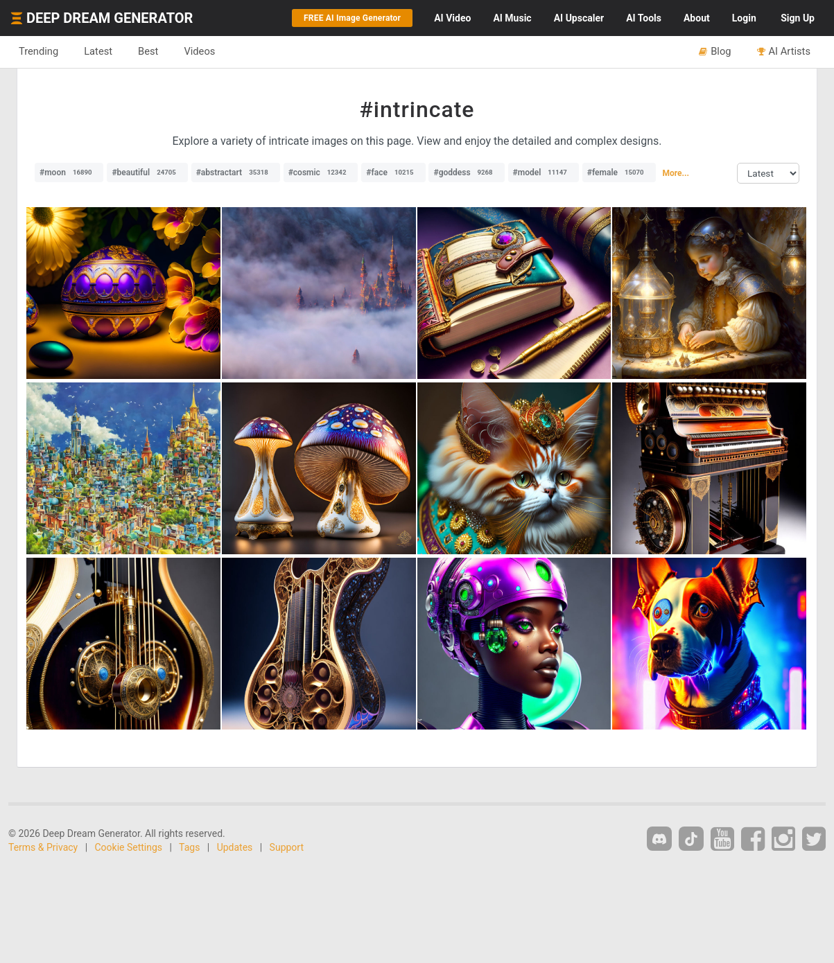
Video (452, 18)
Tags (189, 847)
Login (744, 18)
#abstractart (235, 173)
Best (148, 51)
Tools (643, 18)
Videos (199, 51)
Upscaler (579, 18)
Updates (235, 847)
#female (619, 173)
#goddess (466, 173)
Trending (38, 51)
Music (512, 18)
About (697, 18)
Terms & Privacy (43, 847)
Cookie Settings (129, 847)
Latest (98, 51)
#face (393, 173)
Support (287, 847)
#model (543, 173)
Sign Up (798, 18)
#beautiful (147, 173)
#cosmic (321, 173)
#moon (69, 173)
